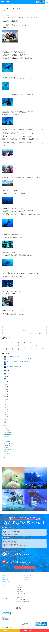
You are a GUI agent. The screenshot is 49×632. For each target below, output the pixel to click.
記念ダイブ (6, 453)
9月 (5, 406)
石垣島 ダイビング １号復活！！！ (36, 333)
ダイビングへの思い (29, 575)
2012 (5, 396)
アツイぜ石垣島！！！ (9, 327)
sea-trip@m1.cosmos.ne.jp (18, 562)
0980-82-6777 (18, 554)
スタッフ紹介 (5, 577)
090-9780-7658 (15, 556)
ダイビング (6, 436)
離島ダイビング (7, 458)
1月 (5, 419)
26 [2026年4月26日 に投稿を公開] (42, 348)
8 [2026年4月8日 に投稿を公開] (18, 345)
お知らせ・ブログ (6, 581)
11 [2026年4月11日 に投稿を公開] (36, 345)
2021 (5, 381)
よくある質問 (5, 579)
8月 (5, 407)
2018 (5, 386)
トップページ (5, 575)
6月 (5, 411)
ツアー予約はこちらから (24, 567)
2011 (5, 397)
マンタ (3, 10)
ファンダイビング (19, 585)
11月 (6, 402)
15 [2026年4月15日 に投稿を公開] (18, 346)
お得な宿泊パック (19, 597)
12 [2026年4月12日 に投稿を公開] (42, 345)
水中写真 (5, 447)
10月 (6, 404)
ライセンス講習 (7, 441)
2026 (5, 373)
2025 (5, 374)
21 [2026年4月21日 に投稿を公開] (12, 348)
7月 (5, 409)
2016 (5, 389)
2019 (5, 384)
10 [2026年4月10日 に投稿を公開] (30, 345)
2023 (5, 378)
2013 (5, 394)
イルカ (5, 428)
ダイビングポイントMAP (20, 599)
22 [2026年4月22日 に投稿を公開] (18, 348)
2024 (5, 376)
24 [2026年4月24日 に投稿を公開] (30, 348)
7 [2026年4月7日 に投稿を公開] (12, 345)
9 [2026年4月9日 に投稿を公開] (24, 345)
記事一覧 (24, 330)
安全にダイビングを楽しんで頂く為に (22, 601)
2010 (5, 399)
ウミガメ (5, 430)
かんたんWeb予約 (35, 630)
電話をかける (6, 630)
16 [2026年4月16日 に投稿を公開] (24, 346)
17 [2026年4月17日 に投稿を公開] (30, 346)
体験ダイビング (7, 443)
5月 (5, 412)
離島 (4, 457)
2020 (5, 383)
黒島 (4, 460)
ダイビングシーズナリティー (21, 603)
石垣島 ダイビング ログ (9, 449)
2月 (5, 417)
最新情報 (5, 445)
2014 (5, 392)
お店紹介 (27, 577)
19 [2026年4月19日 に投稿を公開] (42, 346)
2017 (5, 388)
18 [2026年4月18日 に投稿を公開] (36, 346)
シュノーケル (18, 589)
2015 (5, 391)
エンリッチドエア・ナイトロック (22, 593)
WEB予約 (27, 579)
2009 (5, 421)
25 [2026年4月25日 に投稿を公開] (36, 348)
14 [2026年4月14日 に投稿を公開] (12, 346)
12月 (6, 401)
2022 (5, 379)
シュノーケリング (7, 434)
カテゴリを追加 (7, 432)
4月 (5, 414)
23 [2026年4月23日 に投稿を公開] (24, 348)
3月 (5, 416)
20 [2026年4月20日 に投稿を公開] (6, 348)
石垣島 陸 (6, 451)
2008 (5, 422)
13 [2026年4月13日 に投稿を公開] (6, 346)
